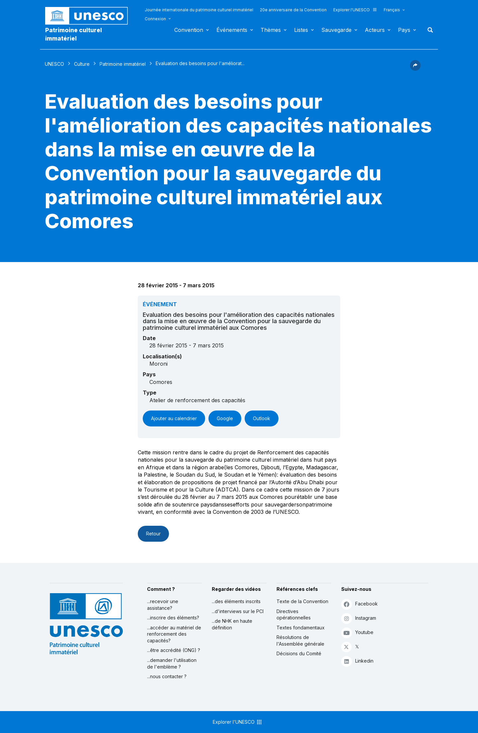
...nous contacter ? (167, 676)
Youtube (357, 632)
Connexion (155, 18)
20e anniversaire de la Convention (293, 9)
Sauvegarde (336, 30)
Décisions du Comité (299, 653)
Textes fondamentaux (301, 627)
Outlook (261, 418)
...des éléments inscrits (236, 601)
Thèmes (271, 30)
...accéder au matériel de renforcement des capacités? (174, 634)
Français (392, 9)
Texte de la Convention (302, 601)
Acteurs (375, 30)
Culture (82, 64)
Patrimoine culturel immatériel (73, 34)
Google (225, 418)
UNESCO (54, 64)
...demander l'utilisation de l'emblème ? (172, 663)
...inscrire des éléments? (173, 617)
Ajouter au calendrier (174, 418)
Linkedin (357, 661)
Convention (188, 30)
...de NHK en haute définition (232, 624)
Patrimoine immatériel (123, 64)
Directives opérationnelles (294, 614)
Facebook (359, 604)
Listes (301, 30)
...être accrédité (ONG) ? (173, 650)
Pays (404, 30)
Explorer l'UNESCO (355, 9)
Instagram (358, 618)
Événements (231, 30)
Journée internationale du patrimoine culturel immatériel (199, 9)
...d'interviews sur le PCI (238, 611)
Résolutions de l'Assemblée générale (300, 640)
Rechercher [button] (428, 30)
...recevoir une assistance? (162, 604)
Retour (153, 533)
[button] (415, 68)
